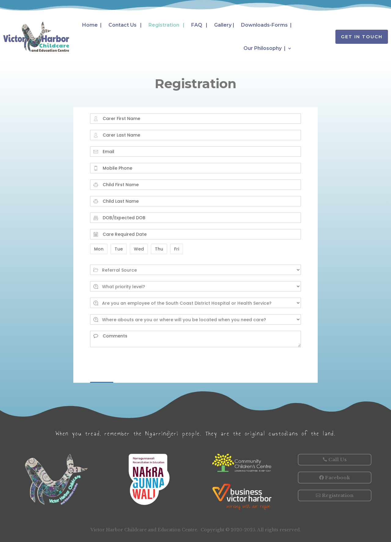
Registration (337, 495)
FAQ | (199, 25)
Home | (92, 25)
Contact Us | (125, 25)
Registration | (166, 25)
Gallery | (224, 25)
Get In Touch (361, 37)
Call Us (337, 459)
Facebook (337, 477)
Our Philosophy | (264, 48)
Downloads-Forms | (266, 25)
